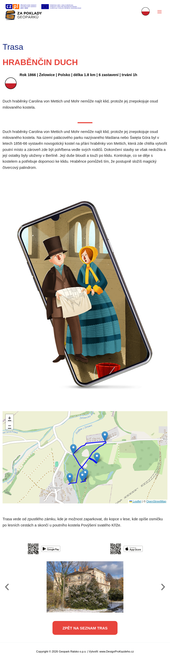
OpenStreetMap (156, 501)
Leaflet (135, 501)
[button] (70, 478)
